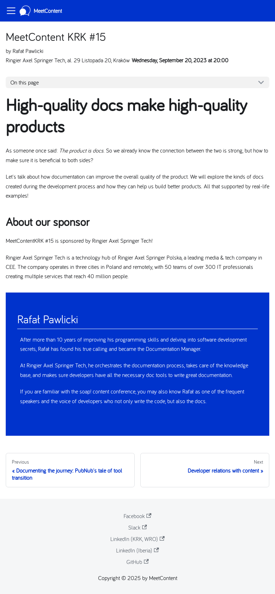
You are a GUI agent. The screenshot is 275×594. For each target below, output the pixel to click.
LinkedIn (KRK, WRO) (137, 538)
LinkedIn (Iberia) (137, 550)
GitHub (137, 561)
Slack (137, 527)
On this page (24, 82)
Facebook (137, 516)
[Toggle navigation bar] (11, 10)
